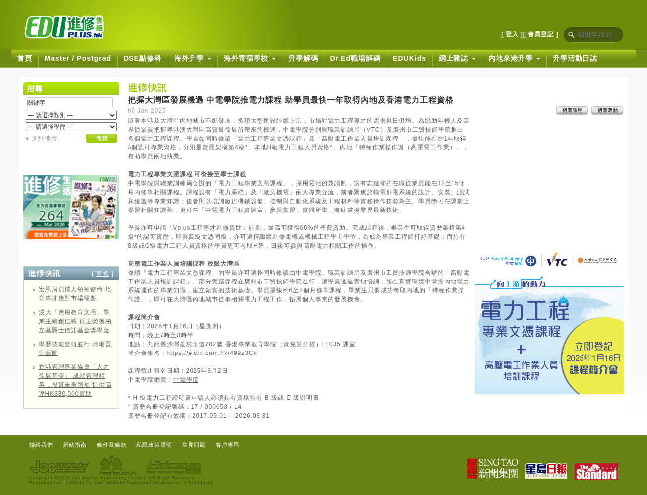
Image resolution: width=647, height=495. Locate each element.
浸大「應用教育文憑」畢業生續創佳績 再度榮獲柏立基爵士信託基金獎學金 (75, 321)
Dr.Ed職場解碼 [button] (355, 58)
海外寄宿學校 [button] (250, 58)
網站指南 (75, 445)
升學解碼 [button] (303, 58)
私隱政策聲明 (154, 445)
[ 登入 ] (512, 34)
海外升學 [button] (192, 58)
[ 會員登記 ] (541, 34)
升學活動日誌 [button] (575, 58)
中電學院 (186, 379)
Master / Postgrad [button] (78, 58)
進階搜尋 (45, 138)
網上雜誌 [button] (457, 58)
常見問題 (194, 445)
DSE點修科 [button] (143, 58)
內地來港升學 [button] (514, 58)
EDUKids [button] (409, 58)
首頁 (24, 58)
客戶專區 (228, 445)
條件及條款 (112, 445)
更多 (102, 273)
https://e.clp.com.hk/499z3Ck (212, 353)
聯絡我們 (41, 445)
